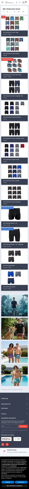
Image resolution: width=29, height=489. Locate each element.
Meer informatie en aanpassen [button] (14, 485)
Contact (3, 414)
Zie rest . (9, 432)
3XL (23, 11)
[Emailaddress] (9, 426)
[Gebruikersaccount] (16, 2)
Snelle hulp (4, 398)
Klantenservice (6, 404)
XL (14, 11)
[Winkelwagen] (23, 2)
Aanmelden (23, 426)
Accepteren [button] (21, 482)
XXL (19, 11)
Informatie (4, 408)
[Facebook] (7, 444)
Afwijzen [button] (8, 482)
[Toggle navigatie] (2, 2)
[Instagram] (2, 444)
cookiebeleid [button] (13, 466)
